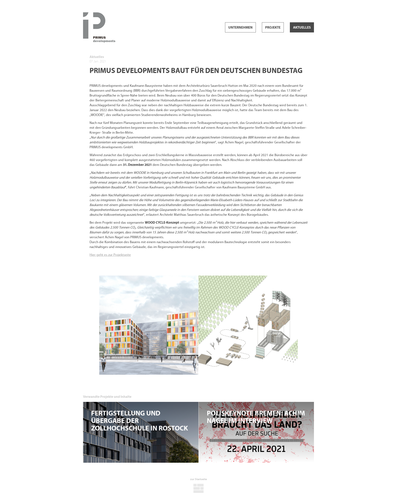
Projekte (273, 28)
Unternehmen (240, 28)
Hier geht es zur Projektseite (110, 255)
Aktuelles (302, 28)
